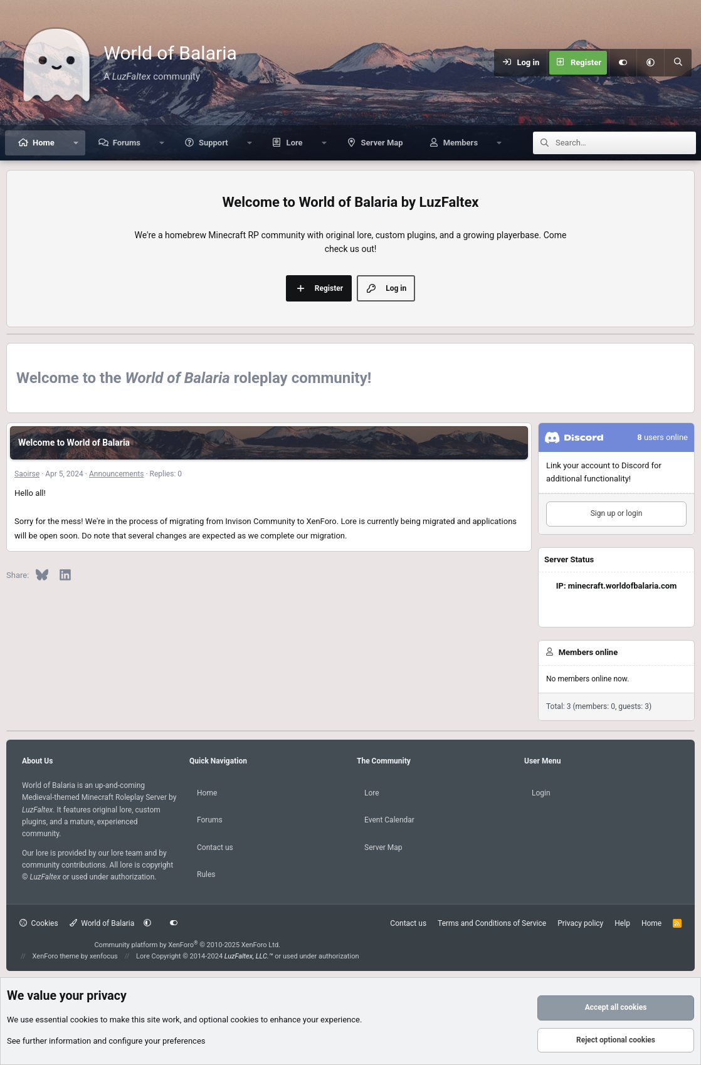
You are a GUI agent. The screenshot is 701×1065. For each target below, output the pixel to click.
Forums (126, 142)
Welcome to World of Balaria (74, 443)
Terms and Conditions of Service (492, 923)
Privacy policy (580, 923)
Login (541, 793)
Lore (295, 142)
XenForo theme (56, 956)
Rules (206, 874)
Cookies (38, 923)
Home (44, 142)
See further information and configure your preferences (106, 1041)
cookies (84, 1019)
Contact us (215, 847)
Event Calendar (389, 820)
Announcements (116, 474)
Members (460, 142)
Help (622, 923)
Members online (588, 652)
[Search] (678, 62)
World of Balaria (102, 923)
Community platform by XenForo (187, 945)
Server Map (382, 142)
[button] (650, 62)
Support (213, 142)
